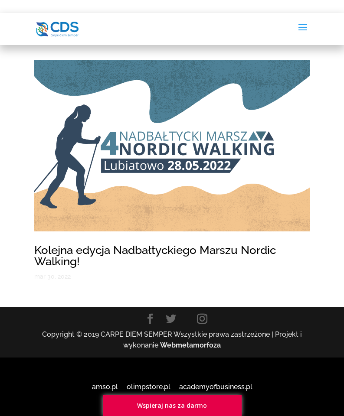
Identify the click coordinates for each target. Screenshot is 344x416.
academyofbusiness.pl (215, 387)
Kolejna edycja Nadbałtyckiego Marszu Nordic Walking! (155, 256)
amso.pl (105, 387)
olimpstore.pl (148, 387)
